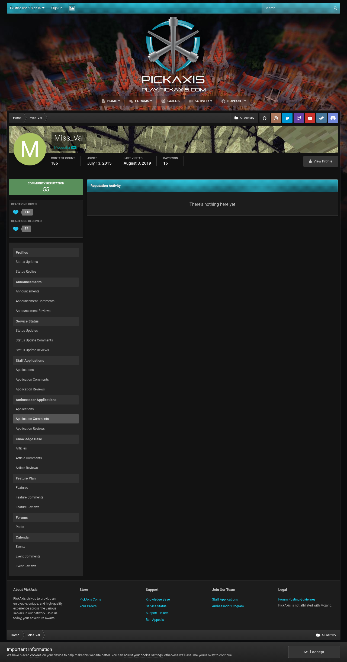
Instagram (276, 118)
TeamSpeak (333, 118)
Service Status (156, 606)
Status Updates (27, 262)
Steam (321, 118)
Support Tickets (157, 613)
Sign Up (56, 8)
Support (236, 101)
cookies (36, 655)
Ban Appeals (155, 620)
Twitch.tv (299, 118)
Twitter (287, 118)
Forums (143, 101)
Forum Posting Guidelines (297, 599)
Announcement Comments (35, 301)
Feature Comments (29, 497)
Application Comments (32, 379)
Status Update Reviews (32, 350)
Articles (21, 448)
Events (20, 547)
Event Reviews (26, 566)
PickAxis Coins (90, 599)
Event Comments (28, 556)
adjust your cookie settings (143, 655)
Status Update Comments (34, 340)
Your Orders (88, 606)
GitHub (264, 118)
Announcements (27, 291)
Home (113, 101)
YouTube (310, 118)
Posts (20, 527)
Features (22, 488)
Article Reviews (27, 468)
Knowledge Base (158, 599)
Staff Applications (225, 599)
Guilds (173, 101)
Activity (203, 101)
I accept (314, 652)
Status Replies (26, 271)
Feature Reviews (27, 507)
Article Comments (29, 458)
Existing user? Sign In (27, 8)
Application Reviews (30, 389)
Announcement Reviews (33, 311)
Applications (25, 370)
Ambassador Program (228, 606)
